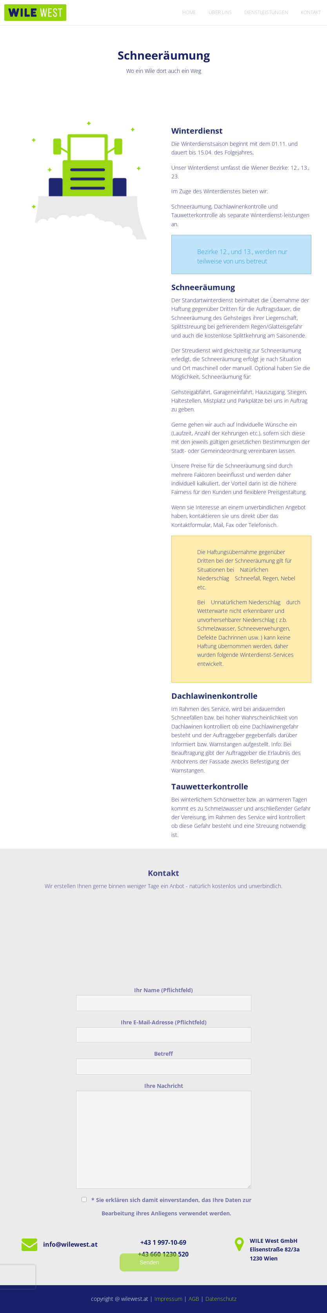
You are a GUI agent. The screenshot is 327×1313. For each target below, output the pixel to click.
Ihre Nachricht (163, 1217)
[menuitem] (189, 12)
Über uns (220, 12)
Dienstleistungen (266, 12)
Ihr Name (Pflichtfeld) (163, 1081)
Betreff (163, 1144)
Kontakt (311, 12)
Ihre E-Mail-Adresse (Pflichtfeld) (163, 1113)
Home (189, 12)
